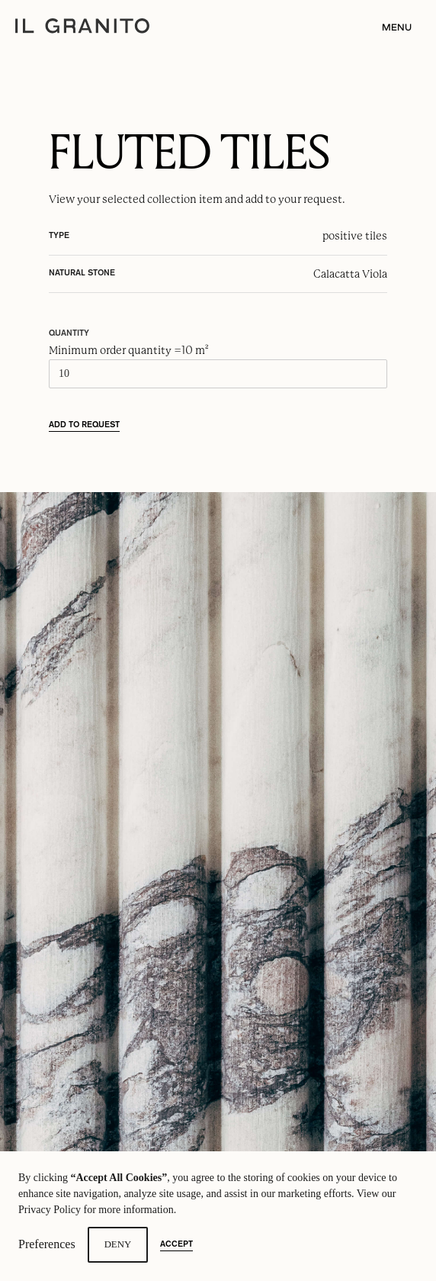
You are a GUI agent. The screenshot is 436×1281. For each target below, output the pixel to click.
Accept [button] (176, 1244)
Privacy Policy (49, 1209)
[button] (392, 27)
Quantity (69, 333)
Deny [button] (118, 1244)
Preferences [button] (46, 1244)
